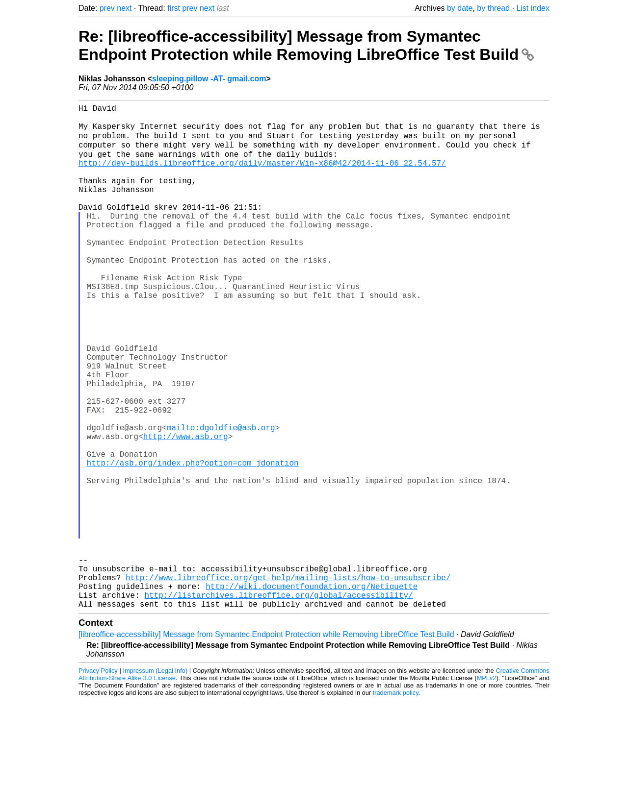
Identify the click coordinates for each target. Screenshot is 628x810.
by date (459, 8)
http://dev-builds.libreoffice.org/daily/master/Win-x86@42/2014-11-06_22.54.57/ (262, 174)
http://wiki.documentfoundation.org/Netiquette (312, 692)
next (124, 8)
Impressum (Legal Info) (155, 780)
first (173, 8)
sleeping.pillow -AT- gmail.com (209, 78)
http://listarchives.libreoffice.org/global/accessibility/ (278, 702)
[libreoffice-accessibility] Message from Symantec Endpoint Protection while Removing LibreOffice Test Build (266, 744)
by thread (493, 8)
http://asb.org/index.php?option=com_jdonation (193, 541)
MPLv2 (487, 787)
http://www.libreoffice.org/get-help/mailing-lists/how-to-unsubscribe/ (288, 681)
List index (533, 8)
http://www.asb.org (185, 508)
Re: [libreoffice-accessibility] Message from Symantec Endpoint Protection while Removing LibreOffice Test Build (306, 45)
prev (107, 8)
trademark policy (396, 802)
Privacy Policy (98, 780)
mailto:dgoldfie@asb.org (221, 497)
